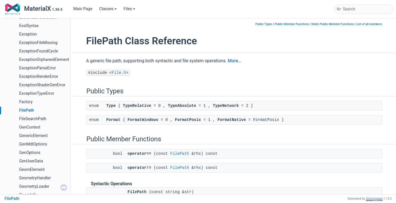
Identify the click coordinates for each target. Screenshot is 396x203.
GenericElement (33, 135)
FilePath (26, 110)
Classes (108, 8)
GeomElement (32, 169)
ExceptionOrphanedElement (44, 59)
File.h (119, 72)
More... (235, 60)
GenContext (29, 127)
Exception (28, 34)
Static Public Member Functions (332, 24)
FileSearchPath (32, 118)
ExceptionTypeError (36, 93)
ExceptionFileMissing (38, 42)
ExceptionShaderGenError (42, 85)
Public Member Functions (292, 24)
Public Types (264, 24)
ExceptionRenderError (38, 76)
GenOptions (29, 152)
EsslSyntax (29, 25)
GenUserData (31, 161)
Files (129, 8)
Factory (26, 102)
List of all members (369, 24)
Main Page (82, 8)
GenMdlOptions (33, 144)
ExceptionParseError (37, 68)
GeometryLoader (34, 186)
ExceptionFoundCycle (38, 51)
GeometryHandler (35, 178)
